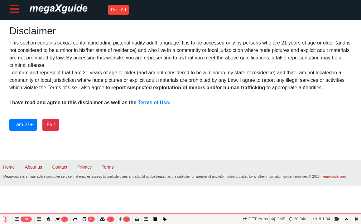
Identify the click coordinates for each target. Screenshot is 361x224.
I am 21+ (23, 124)
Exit (50, 124)
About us (33, 167)
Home (9, 167)
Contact (59, 167)
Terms (108, 167)
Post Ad (118, 9)
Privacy (84, 167)
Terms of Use (153, 102)
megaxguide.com (333, 176)
